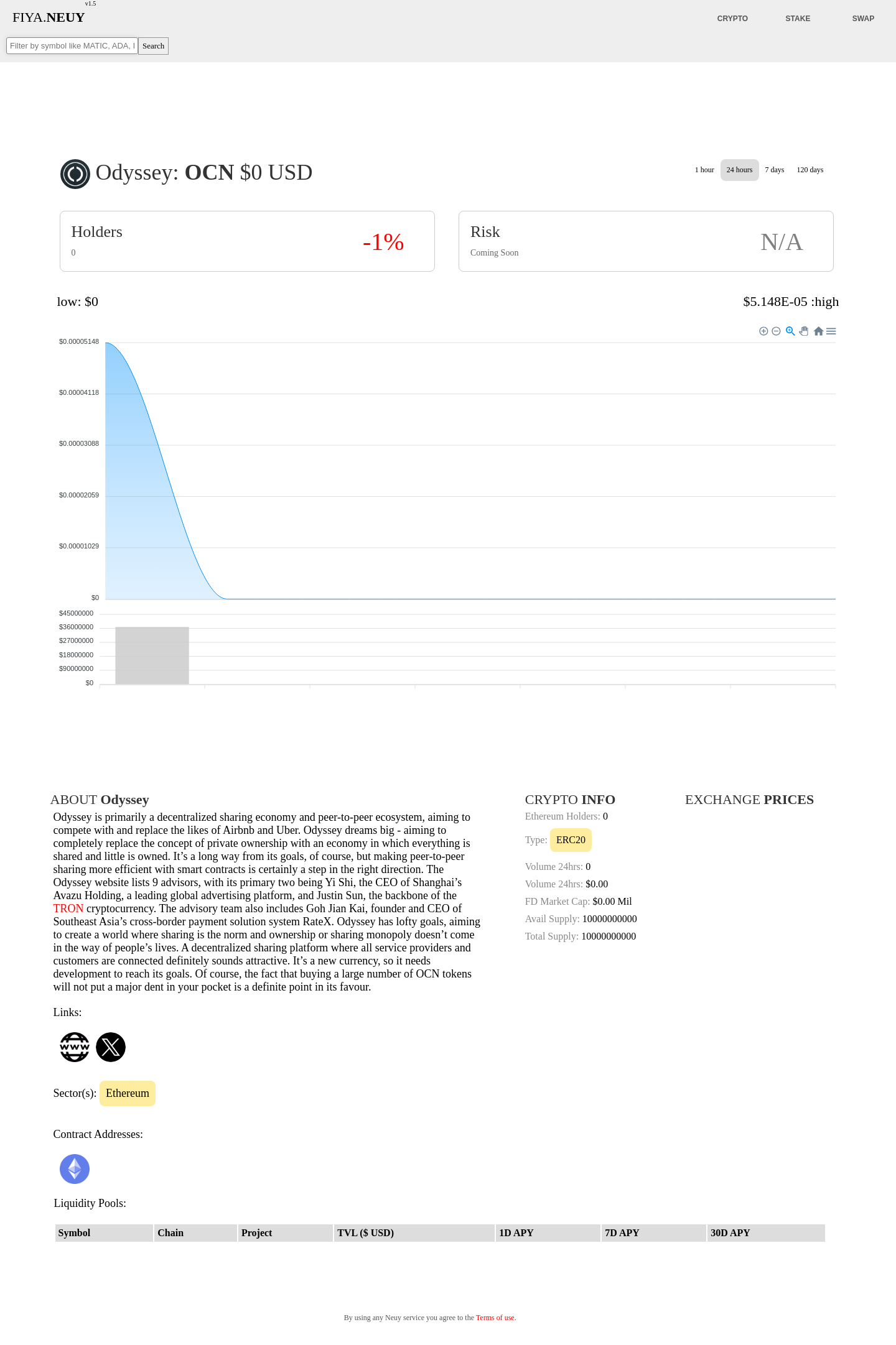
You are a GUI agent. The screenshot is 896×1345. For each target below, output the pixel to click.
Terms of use (495, 1317)
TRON (69, 908)
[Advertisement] (448, 102)
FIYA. (48, 17)
